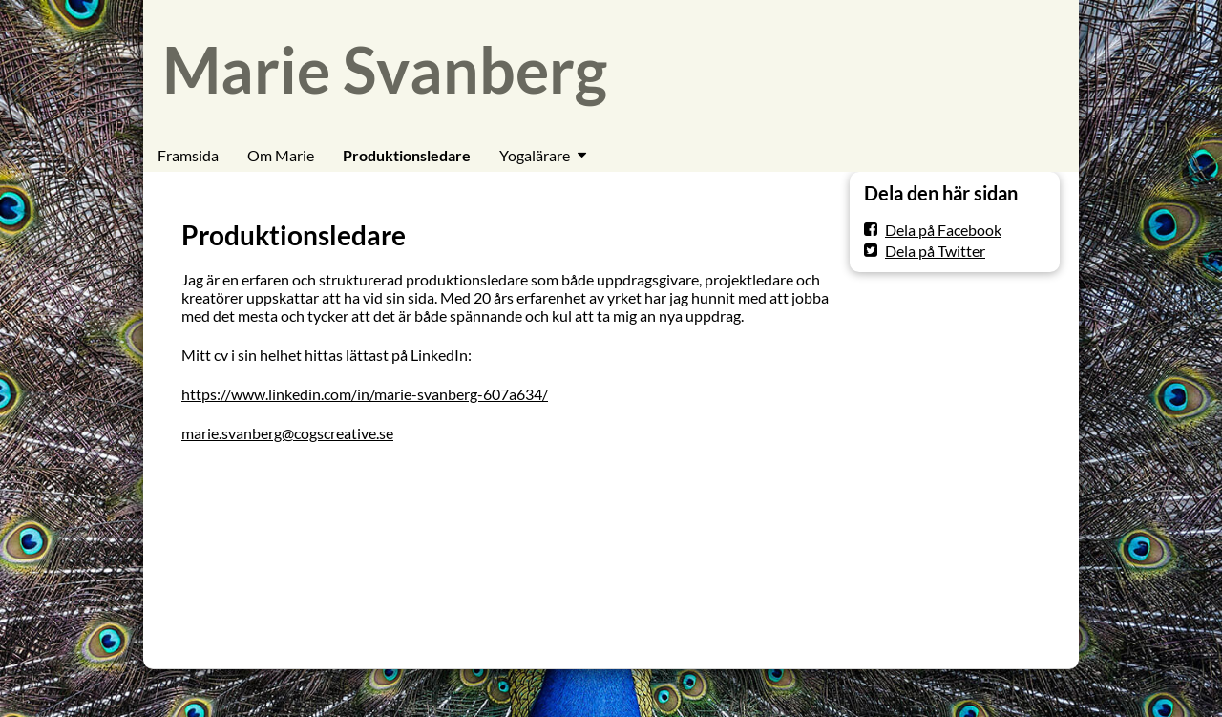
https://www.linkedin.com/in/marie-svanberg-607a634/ (364, 394)
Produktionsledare (407, 155)
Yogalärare (534, 155)
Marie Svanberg (384, 69)
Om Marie (280, 155)
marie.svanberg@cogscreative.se (287, 433)
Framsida (188, 155)
